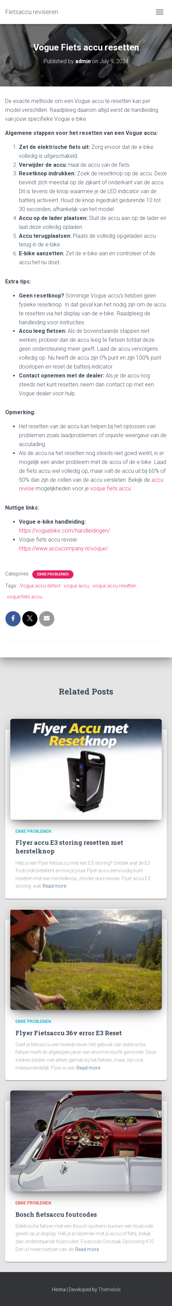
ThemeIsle (109, 1289)
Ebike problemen (53, 574)
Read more (54, 886)
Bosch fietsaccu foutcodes (56, 1214)
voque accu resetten (114, 585)
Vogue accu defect (40, 585)
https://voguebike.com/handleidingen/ (64, 530)
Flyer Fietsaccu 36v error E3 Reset (68, 1033)
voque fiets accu (110, 488)
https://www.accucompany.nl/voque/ (63, 548)
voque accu (76, 585)
